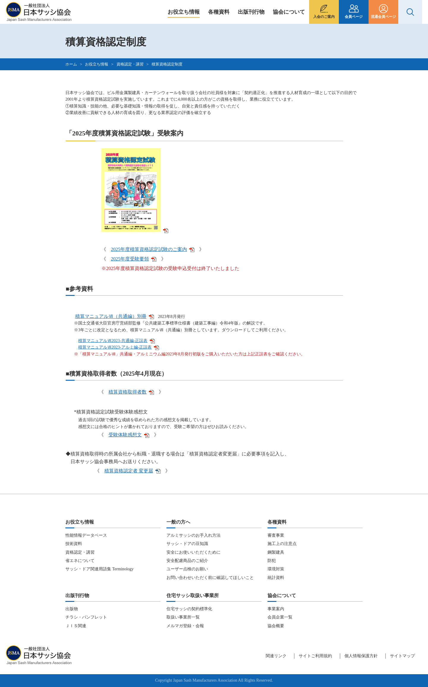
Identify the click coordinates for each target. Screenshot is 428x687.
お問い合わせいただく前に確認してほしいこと (210, 577)
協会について (289, 12)
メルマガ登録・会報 (185, 626)
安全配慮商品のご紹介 (187, 560)
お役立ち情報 (184, 12)
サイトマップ (402, 656)
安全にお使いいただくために (193, 552)
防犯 (272, 560)
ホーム (71, 64)
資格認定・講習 (130, 64)
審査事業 (276, 535)
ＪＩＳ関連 (75, 626)
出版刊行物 (251, 12)
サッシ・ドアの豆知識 (187, 543)
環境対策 (276, 569)
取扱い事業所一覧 (183, 617)
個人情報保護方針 (361, 656)
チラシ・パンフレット (86, 617)
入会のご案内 (324, 17)
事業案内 (276, 609)
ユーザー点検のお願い (187, 569)
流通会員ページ (383, 17)
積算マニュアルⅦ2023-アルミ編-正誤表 (118, 347)
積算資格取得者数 (131, 391)
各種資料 (218, 12)
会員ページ (354, 17)
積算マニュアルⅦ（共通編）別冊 (114, 316)
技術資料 (73, 543)
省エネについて (80, 560)
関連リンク (276, 656)
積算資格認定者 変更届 (132, 470)
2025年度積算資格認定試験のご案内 (152, 249)
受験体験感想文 (128, 434)
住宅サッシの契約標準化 (189, 609)
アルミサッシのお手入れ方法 (193, 535)
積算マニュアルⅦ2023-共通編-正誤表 (116, 340)
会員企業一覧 (280, 617)
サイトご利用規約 (315, 656)
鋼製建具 (276, 552)
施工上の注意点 (282, 543)
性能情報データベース (86, 535)
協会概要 (276, 626)
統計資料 (276, 577)
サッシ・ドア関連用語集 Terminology (99, 569)
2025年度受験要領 (133, 258)
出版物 (71, 609)
